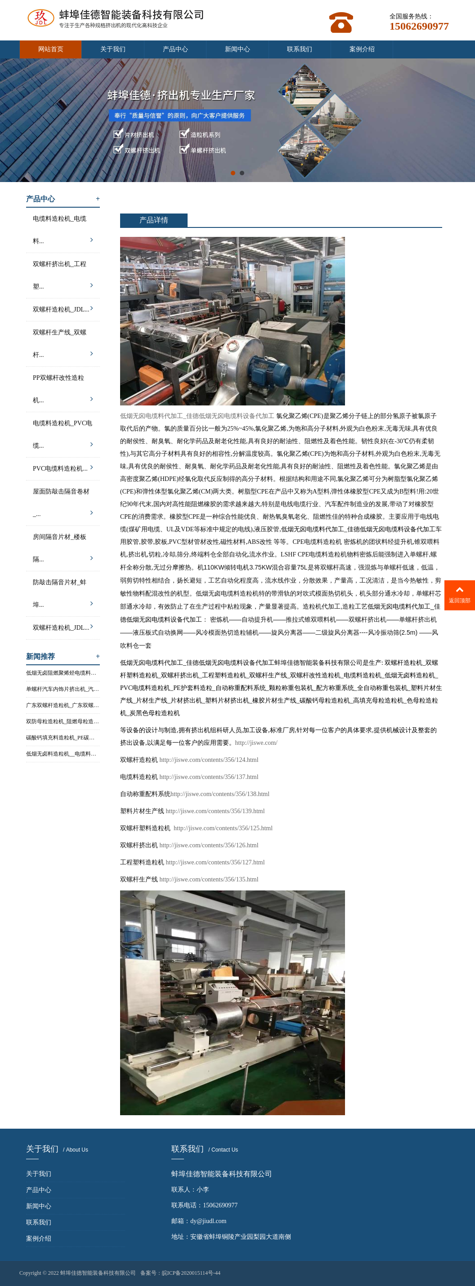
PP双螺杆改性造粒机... (63, 391)
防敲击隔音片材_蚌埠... (63, 596)
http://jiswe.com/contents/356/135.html (209, 879)
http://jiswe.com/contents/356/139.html (215, 811)
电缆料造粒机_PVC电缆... (63, 437)
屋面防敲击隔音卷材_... (63, 505)
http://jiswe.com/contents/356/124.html (209, 759)
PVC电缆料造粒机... (63, 467)
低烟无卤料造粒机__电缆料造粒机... (63, 754)
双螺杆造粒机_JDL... (63, 308)
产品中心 (175, 49)
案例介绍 (362, 49)
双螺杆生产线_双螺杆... (63, 346)
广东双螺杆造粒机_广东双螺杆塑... (63, 705)
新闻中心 (237, 49)
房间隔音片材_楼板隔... (63, 551)
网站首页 (50, 49)
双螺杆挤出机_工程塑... (63, 278)
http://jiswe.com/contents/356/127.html (215, 862)
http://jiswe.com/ (256, 742)
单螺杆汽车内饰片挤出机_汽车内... (63, 689)
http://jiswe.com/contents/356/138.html (219, 794)
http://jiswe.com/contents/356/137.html (209, 777)
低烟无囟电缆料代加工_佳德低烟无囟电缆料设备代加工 (197, 416)
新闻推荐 (63, 656)
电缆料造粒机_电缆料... (63, 232)
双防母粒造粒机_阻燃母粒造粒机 (63, 721)
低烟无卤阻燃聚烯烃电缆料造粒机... (63, 673)
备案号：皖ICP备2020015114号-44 (180, 1273)
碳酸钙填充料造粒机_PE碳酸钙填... (63, 737)
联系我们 (299, 49)
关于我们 (112, 49)
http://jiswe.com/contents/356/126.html (209, 845)
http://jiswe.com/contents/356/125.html (222, 828)
